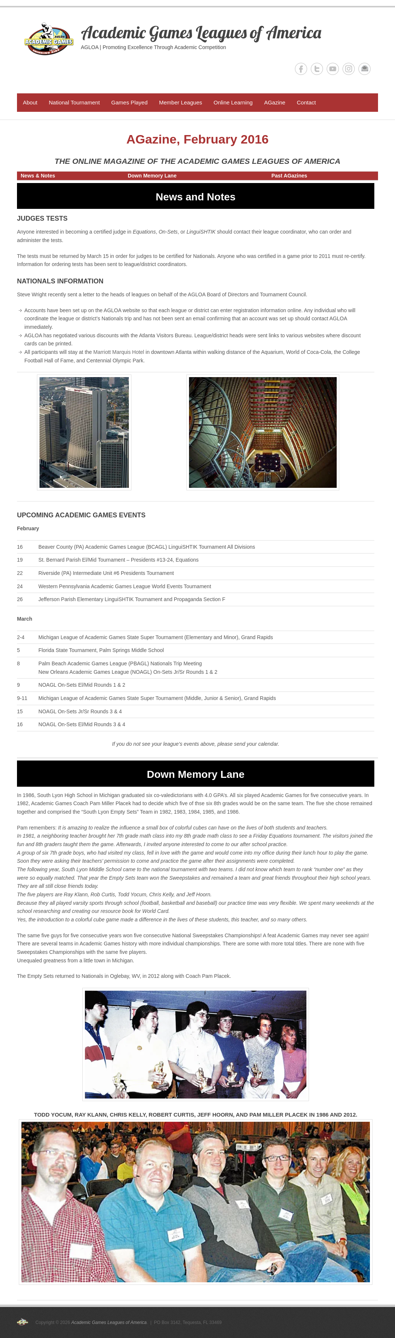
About (30, 102)
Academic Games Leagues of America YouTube (333, 69)
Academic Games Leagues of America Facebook (301, 69)
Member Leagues (180, 102)
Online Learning (233, 102)
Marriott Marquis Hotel (118, 352)
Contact (306, 102)
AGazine (274, 102)
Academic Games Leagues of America (201, 32)
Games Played (129, 102)
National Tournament (74, 102)
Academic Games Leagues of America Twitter (317, 69)
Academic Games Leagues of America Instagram (349, 69)
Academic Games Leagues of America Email (364, 69)
